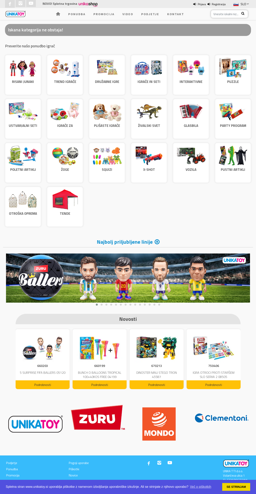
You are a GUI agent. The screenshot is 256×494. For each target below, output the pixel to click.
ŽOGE (65, 169)
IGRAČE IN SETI (149, 81)
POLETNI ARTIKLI (23, 169)
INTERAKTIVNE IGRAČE (191, 84)
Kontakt (175, 14)
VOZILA (191, 169)
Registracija (219, 4)
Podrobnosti (42, 384)
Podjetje (150, 14)
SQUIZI (107, 169)
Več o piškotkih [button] (200, 486)
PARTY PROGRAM (233, 125)
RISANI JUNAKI (23, 81)
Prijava (202, 4)
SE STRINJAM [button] (236, 486)
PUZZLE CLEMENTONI (233, 84)
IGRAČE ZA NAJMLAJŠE (65, 128)
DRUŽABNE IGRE (107, 81)
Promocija (103, 14)
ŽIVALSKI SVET (149, 125)
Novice (73, 475)
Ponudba (76, 14)
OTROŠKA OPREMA (23, 213)
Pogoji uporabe (79, 462)
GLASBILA (191, 125)
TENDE (65, 213)
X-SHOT (149, 169)
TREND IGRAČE (65, 81)
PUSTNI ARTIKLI (233, 169)
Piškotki (74, 469)
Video (127, 14)
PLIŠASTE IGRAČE (107, 125)
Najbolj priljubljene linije (125, 242)
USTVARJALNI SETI (23, 125)
